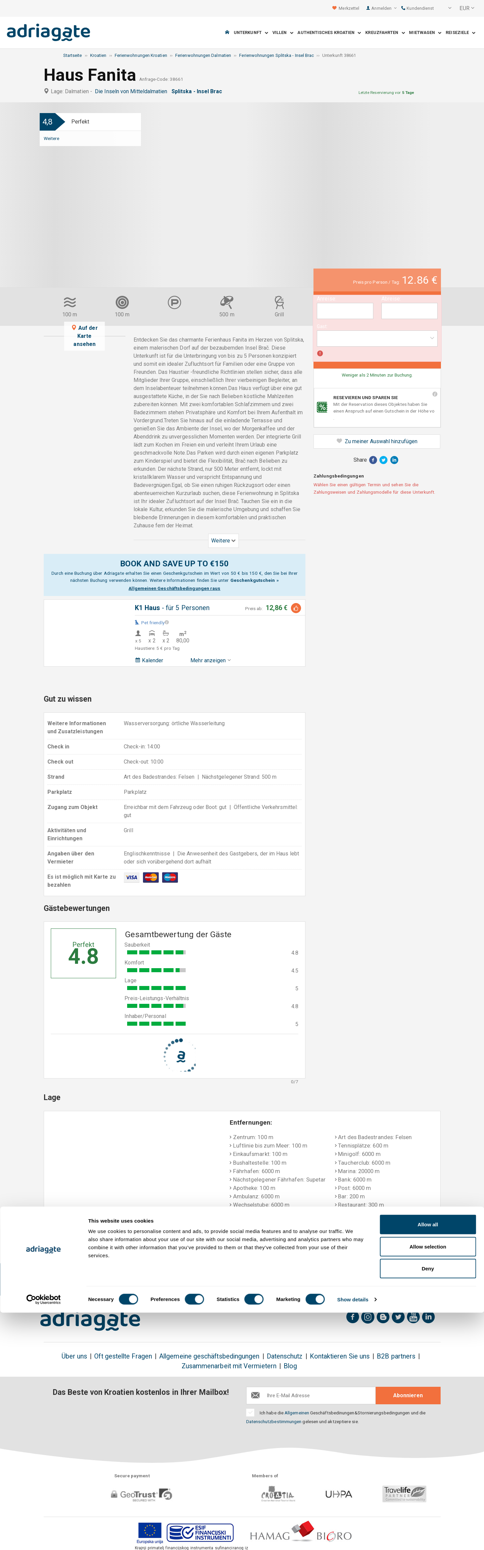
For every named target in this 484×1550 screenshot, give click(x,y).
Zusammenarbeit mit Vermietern (229, 1366)
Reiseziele (460, 32)
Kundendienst (417, 8)
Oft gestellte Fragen (123, 1356)
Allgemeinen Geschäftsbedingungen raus (174, 588)
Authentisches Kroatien (329, 32)
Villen (282, 32)
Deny (428, 1506)
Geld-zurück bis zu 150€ (77, 1280)
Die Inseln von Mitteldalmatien (132, 91)
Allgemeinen (297, 1412)
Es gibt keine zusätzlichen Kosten (148, 1280)
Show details (353, 1537)
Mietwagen (425, 32)
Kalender (149, 660)
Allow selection (427, 1484)
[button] (445, 8)
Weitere (52, 138)
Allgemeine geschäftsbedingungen (209, 1356)
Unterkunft (251, 32)
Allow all (428, 1462)
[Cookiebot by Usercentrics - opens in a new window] (43, 1537)
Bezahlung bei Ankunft (294, 1276)
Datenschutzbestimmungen (274, 1421)
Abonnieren (408, 1395)
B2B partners (396, 1356)
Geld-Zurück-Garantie (219, 1280)
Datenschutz (285, 1356)
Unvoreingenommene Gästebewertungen (387, 1280)
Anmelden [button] (384, 8)
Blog (290, 1366)
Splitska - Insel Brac (198, 91)
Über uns (74, 1356)
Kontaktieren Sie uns (340, 1356)
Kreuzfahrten (385, 32)
